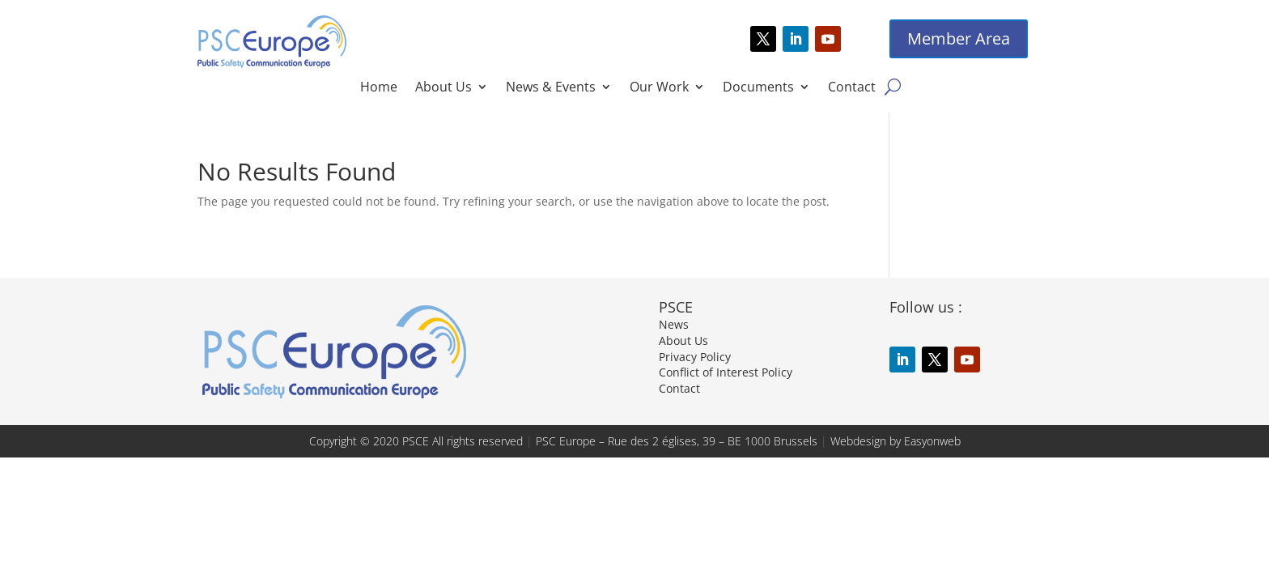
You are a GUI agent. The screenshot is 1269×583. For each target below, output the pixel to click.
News (674, 324)
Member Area (958, 38)
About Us (443, 88)
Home (378, 88)
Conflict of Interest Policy (725, 372)
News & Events (551, 88)
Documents (758, 88)
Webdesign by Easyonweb (895, 441)
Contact (852, 88)
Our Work (659, 88)
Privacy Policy (695, 356)
